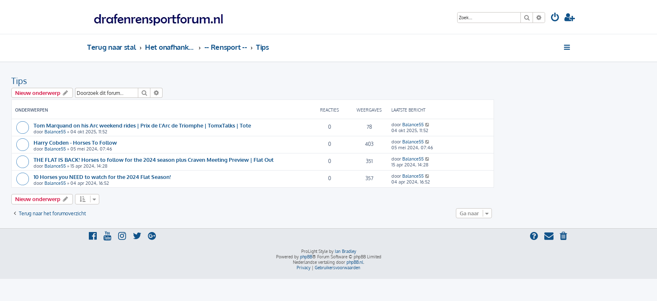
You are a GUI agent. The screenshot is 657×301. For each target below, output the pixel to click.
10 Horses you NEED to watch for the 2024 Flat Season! (178, 176)
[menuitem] (555, 18)
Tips (95, 80)
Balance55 (131, 132)
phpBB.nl (355, 262)
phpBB (306, 256)
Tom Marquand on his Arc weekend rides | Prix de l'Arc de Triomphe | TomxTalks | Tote (218, 125)
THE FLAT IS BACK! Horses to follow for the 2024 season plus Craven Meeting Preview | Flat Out (229, 159)
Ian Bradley (345, 251)
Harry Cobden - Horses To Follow (151, 142)
